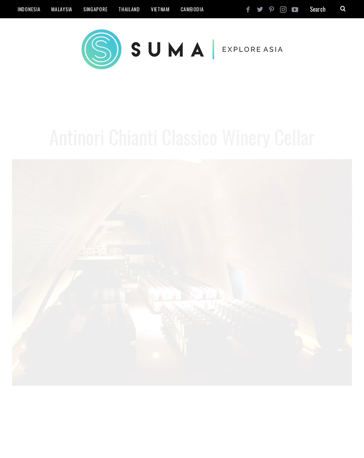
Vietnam (160, 9)
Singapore (95, 9)
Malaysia (61, 9)
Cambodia (192, 9)
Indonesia (29, 9)
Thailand (129, 9)
